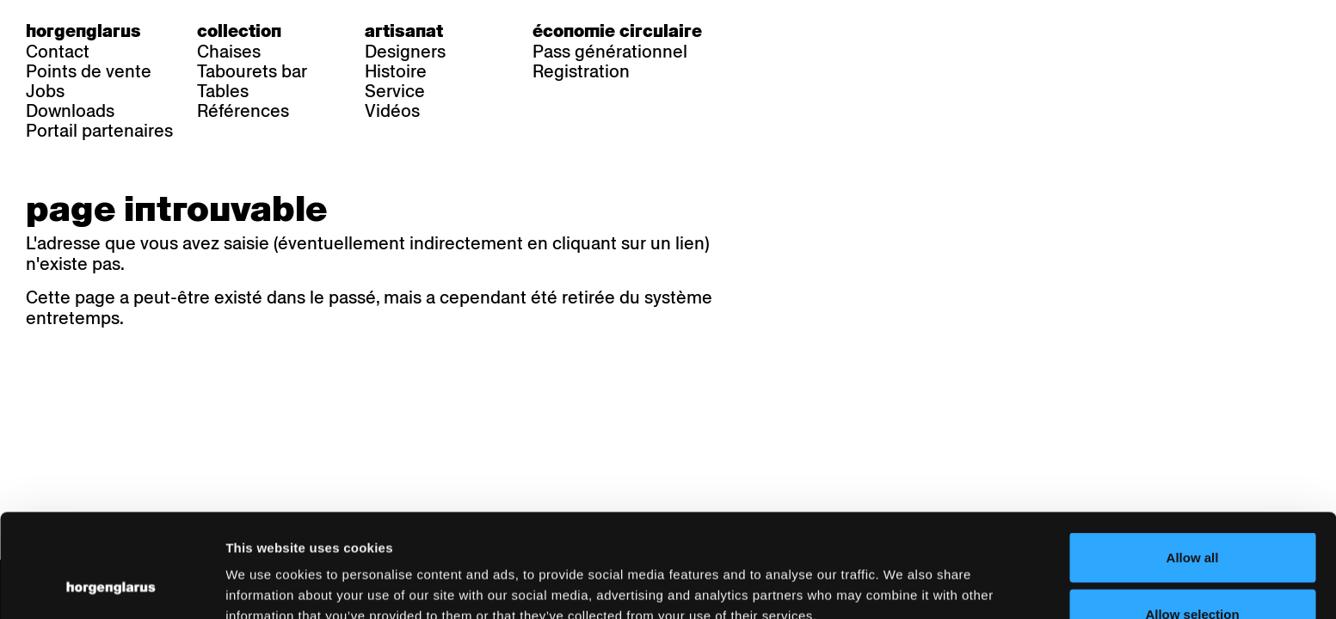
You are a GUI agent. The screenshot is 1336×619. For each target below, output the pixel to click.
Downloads (70, 111)
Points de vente (88, 71)
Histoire (396, 71)
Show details (899, 574)
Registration (581, 71)
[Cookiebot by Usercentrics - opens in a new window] (111, 585)
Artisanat (404, 31)
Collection (239, 31)
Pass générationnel (610, 51)
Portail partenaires (99, 130)
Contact (57, 51)
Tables (223, 91)
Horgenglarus (83, 31)
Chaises (229, 51)
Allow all (1193, 460)
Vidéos (392, 111)
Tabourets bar (252, 71)
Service (395, 91)
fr (803, 31)
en (838, 31)
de (768, 31)
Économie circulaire (617, 31)
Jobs (45, 91)
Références (243, 111)
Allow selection (1192, 517)
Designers (405, 51)
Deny (1193, 573)
